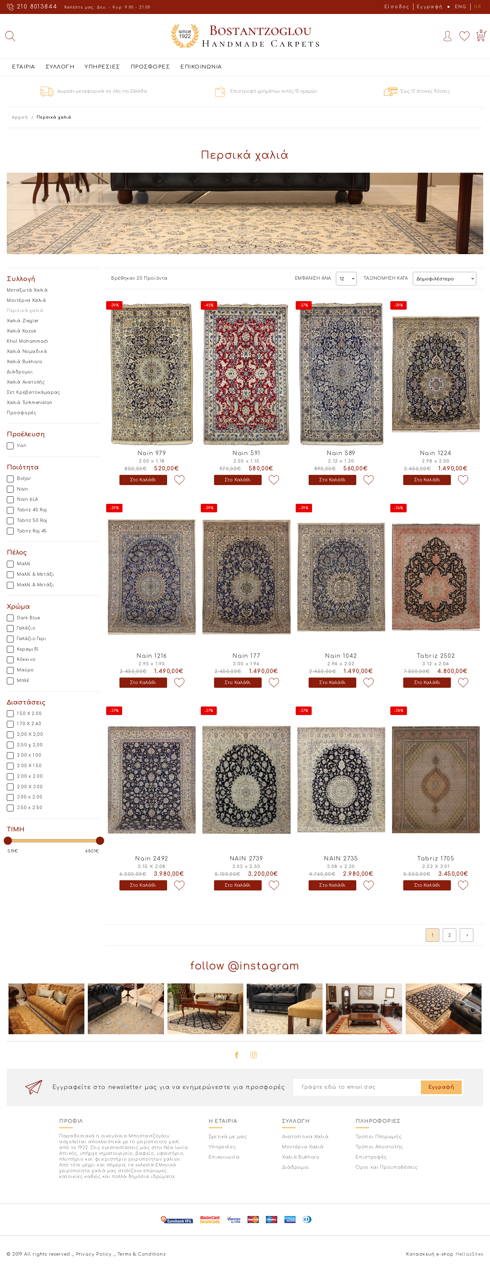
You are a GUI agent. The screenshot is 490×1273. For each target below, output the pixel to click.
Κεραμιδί (28, 649)
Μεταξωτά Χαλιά (27, 290)
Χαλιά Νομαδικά (27, 351)
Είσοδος (397, 6)
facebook (236, 1055)
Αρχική (20, 117)
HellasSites (469, 1254)
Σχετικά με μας (228, 1136)
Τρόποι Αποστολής (379, 1147)
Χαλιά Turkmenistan (29, 402)
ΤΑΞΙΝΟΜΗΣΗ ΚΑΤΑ (386, 278)
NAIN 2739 (246, 859)
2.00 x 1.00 (29, 755)
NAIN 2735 (341, 859)
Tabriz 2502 (436, 656)
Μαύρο (25, 670)
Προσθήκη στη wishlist (179, 480)
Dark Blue (28, 618)
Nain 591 (246, 453)
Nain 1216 (151, 656)
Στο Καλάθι (143, 480)
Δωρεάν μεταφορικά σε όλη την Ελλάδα (102, 91)
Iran (21, 445)
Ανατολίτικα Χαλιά (305, 1136)
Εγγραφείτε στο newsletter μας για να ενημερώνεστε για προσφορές (168, 1087)
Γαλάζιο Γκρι (31, 638)
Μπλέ (23, 680)
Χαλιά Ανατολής (26, 382)
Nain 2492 (151, 859)
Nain (22, 489)
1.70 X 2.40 (29, 723)
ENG (461, 6)
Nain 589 (341, 453)
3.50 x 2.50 (30, 807)
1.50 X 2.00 (29, 713)
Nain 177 (246, 656)
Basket (480, 34)
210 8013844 (37, 7)
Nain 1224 (436, 453)
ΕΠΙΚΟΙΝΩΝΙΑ (201, 67)
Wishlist (464, 36)
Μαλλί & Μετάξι (35, 574)
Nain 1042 (341, 656)
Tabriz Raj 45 (32, 531)
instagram (253, 1055)
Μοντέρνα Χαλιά (26, 300)
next (466, 935)
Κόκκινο (26, 659)
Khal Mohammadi (27, 341)
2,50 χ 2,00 (30, 745)
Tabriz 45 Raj (32, 510)
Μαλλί (24, 563)
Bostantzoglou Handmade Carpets (245, 36)
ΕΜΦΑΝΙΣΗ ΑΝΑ (313, 278)
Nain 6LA (27, 499)
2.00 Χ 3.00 (30, 787)
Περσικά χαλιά (25, 310)
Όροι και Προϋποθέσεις (387, 1167)
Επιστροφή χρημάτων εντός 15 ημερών (273, 91)
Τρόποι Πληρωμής (379, 1136)
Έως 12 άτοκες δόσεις (425, 91)
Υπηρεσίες (222, 1147)
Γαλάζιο (26, 628)
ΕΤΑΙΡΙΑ (23, 67)
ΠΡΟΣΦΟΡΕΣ (150, 67)
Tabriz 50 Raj (32, 520)
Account (447, 36)
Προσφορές (21, 412)
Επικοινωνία (224, 1157)
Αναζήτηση (10, 36)
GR (477, 6)
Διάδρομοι (20, 372)
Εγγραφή (430, 6)
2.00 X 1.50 (29, 765)
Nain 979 (151, 453)
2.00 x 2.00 (30, 776)
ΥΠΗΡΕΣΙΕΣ (102, 67)
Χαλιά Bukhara (25, 361)
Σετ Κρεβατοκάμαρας (33, 392)
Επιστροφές (371, 1157)
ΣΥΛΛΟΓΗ (60, 67)
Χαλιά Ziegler (23, 321)
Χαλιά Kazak (22, 331)
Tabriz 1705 (436, 859)
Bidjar (24, 478)
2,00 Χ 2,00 (30, 734)
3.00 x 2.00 (30, 797)
